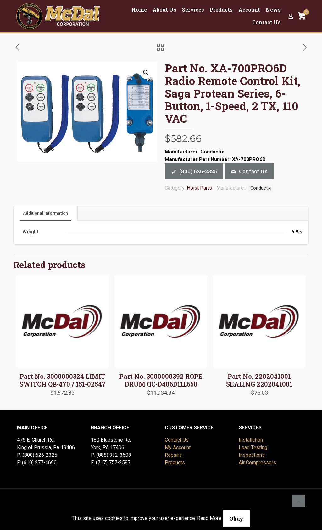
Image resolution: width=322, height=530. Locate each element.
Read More (209, 518)
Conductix (260, 188)
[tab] (46, 213)
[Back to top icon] (298, 502)
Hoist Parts (199, 188)
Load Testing (253, 447)
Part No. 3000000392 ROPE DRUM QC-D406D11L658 (161, 380)
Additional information (45, 213)
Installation (251, 440)
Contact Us (177, 440)
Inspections (252, 455)
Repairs (173, 455)
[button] (146, 72)
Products (175, 463)
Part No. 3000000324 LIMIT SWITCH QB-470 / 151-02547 (62, 380)
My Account (178, 447)
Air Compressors (257, 463)
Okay (236, 518)
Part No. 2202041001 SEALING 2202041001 (259, 380)
